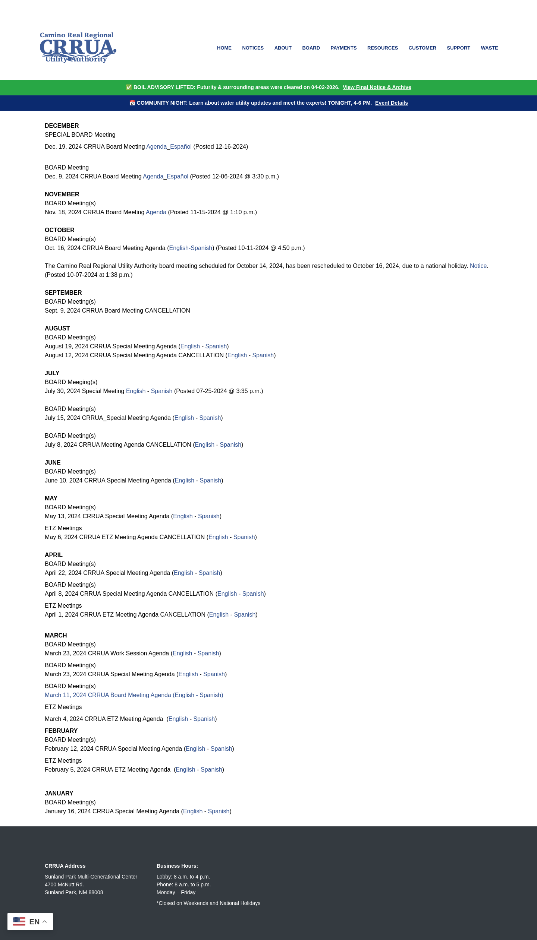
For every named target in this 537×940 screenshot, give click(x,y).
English (190, 346)
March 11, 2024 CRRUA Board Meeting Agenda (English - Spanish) (134, 695)
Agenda (156, 146)
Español (181, 146)
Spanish (216, 346)
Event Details (391, 103)
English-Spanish (191, 248)
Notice (478, 266)
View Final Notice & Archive (377, 87)
